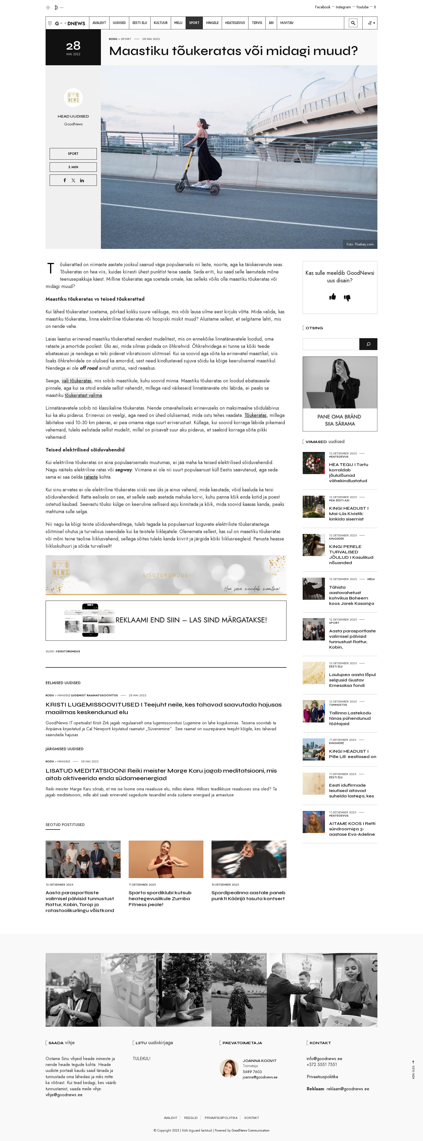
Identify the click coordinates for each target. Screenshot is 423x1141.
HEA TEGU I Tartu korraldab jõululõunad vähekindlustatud (348, 472)
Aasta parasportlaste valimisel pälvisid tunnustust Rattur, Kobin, (352, 639)
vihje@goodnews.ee (64, 1095)
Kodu (113, 39)
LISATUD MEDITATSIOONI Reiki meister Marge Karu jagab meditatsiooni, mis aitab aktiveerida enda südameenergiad (161, 774)
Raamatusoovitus (102, 695)
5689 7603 (252, 1071)
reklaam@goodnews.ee (348, 1089)
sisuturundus (68, 651)
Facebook (322, 7)
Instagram (343, 7)
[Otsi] (368, 344)
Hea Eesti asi (339, 500)
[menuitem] (99, 23)
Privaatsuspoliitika (322, 1077)
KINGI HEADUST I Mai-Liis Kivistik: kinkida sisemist (349, 514)
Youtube (362, 7)
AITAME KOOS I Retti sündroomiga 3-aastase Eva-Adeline (352, 829)
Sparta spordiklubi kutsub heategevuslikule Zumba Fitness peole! (160, 898)
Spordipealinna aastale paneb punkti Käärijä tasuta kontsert (248, 896)
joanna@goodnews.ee (260, 1076)
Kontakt (251, 1118)
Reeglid (191, 1118)
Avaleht (170, 1118)
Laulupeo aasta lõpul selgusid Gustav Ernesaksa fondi (352, 680)
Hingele (63, 695)
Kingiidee (336, 538)
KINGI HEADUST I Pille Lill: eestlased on (352, 754)
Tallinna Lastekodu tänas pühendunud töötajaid (350, 718)
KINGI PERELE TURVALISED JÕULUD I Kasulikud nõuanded (351, 554)
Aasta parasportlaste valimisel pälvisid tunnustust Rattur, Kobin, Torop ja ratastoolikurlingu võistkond (80, 901)
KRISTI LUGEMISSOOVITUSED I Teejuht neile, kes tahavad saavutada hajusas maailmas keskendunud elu (164, 708)
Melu (371, 579)
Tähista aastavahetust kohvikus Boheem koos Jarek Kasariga (351, 595)
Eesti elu (336, 666)
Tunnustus (338, 705)
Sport (126, 39)
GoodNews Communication (251, 1130)
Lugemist (78, 695)
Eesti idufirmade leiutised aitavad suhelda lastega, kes (351, 791)
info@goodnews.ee (324, 1059)
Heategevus (339, 456)
